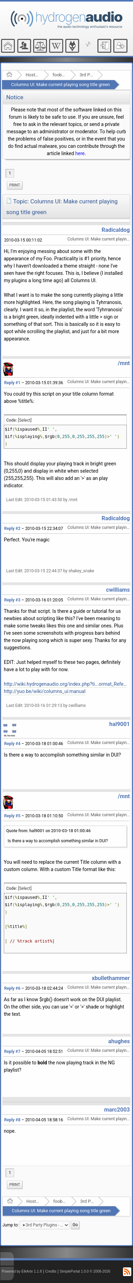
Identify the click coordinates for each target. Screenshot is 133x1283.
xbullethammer (111, 978)
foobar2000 (59, 74)
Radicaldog (116, 230)
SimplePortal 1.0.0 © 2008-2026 (85, 1271)
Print (14, 185)
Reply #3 (12, 600)
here (80, 153)
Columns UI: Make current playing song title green (60, 84)
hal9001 (119, 724)
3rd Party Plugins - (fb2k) (86, 74)
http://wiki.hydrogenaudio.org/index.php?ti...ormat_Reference (65, 684)
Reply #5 (12, 815)
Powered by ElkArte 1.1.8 (22, 1271)
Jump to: (10, 1224)
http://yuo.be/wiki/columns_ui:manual (44, 691)
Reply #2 (12, 528)
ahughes (119, 1041)
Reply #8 (12, 1119)
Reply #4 (12, 743)
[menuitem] (14, 185)
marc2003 (117, 1109)
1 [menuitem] (10, 173)
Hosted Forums (32, 74)
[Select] (24, 420)
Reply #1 (12, 382)
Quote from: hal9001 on (48, 830)
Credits (51, 1271)
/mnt (124, 363)
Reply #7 (12, 1051)
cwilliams (118, 589)
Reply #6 (12, 988)
